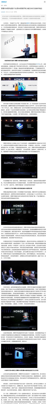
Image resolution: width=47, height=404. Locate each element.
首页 (2, 5)
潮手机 (15, 11)
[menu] (44, 2)
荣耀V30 (28, 23)
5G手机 (38, 64)
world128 (3, 11)
